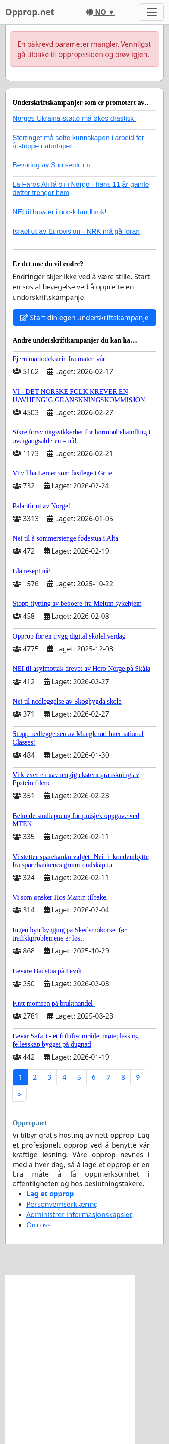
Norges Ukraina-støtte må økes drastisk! (74, 118)
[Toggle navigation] (152, 12)
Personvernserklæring (62, 1204)
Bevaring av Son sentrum (51, 165)
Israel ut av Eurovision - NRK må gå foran (76, 231)
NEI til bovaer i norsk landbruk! (59, 212)
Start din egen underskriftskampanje (84, 317)
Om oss (38, 1225)
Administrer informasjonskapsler (79, 1214)
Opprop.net (29, 12)
